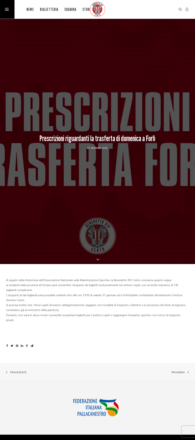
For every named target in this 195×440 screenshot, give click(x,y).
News (30, 9)
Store (86, 9)
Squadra (70, 9)
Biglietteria (49, 9)
